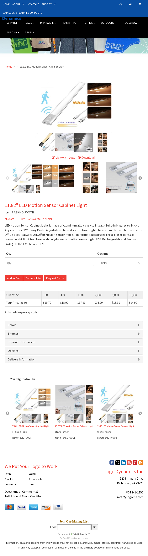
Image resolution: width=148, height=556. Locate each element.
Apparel (13, 25)
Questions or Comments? (21, 491)
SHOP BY (47, 4)
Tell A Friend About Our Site (23, 496)
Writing (13, 34)
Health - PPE (70, 25)
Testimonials (35, 479)
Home (8, 473)
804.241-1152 (134, 492)
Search (29, 34)
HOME (6, 4)
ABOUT (16, 4)
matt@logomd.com (130, 497)
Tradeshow (131, 25)
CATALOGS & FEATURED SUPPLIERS (22, 12)
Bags (30, 25)
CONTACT (33, 4)
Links (31, 484)
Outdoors (109, 25)
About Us (9, 479)
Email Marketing (70, 538)
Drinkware (48, 25)
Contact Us (10, 484)
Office (90, 25)
